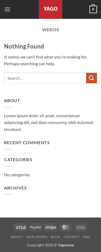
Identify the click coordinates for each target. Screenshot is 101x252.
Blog (55, 237)
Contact (72, 237)
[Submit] (91, 78)
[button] (7, 9)
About (17, 237)
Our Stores (36, 237)
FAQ (86, 237)
